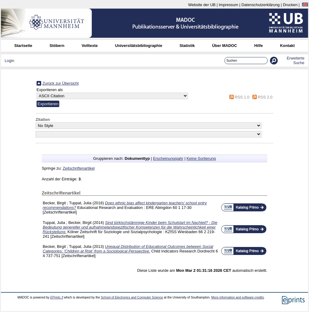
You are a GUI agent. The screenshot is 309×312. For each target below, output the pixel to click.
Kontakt (287, 45)
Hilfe (258, 45)
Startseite (23, 45)
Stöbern (56, 45)
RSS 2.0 (265, 97)
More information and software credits (237, 297)
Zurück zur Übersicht (60, 83)
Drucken (290, 4)
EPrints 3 (56, 297)
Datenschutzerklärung (260, 4)
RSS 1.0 (242, 97)
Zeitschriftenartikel (79, 168)
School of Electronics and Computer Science (132, 297)
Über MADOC (224, 45)
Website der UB (201, 4)
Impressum (228, 4)
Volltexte (90, 45)
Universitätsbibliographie (138, 45)
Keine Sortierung (201, 158)
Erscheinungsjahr (168, 158)
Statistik (187, 45)
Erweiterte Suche (295, 60)
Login (9, 60)
